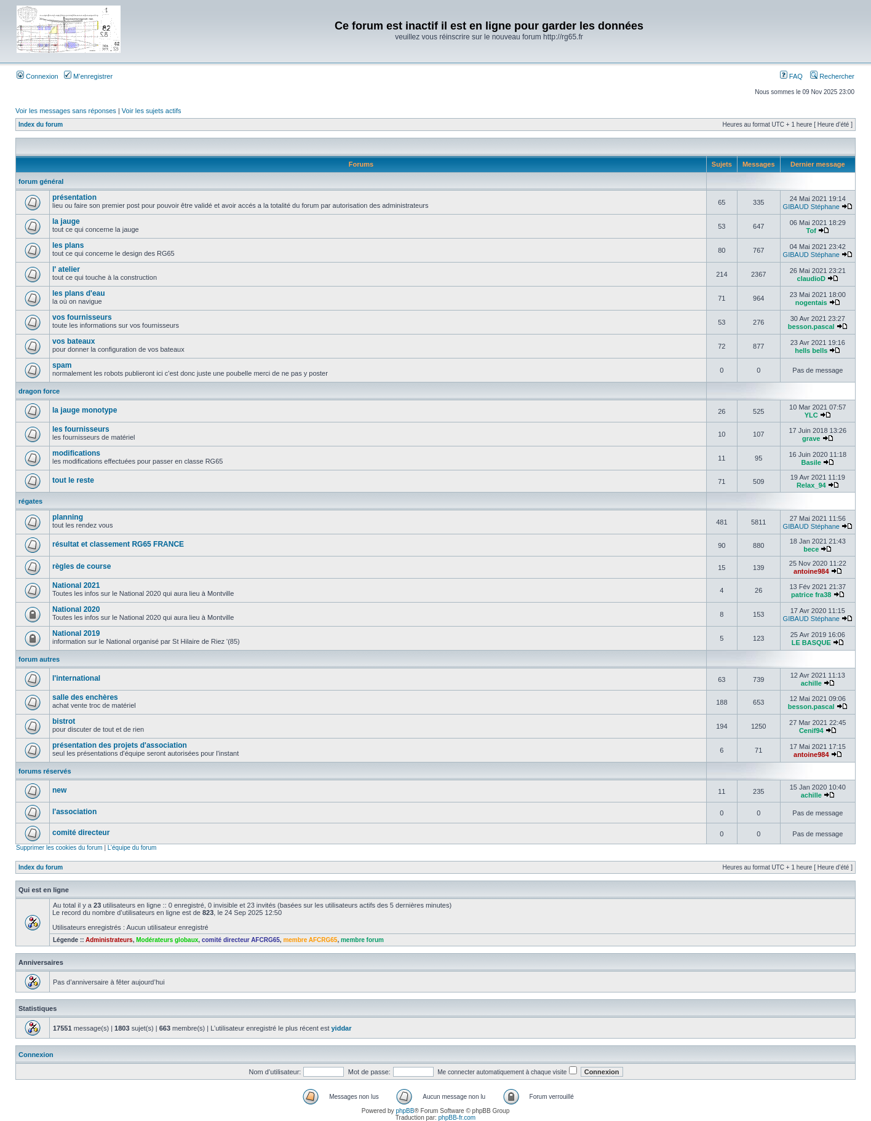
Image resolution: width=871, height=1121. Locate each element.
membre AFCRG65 (310, 940)
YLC (811, 415)
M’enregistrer (88, 76)
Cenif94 (811, 730)
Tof (811, 230)
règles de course (81, 566)
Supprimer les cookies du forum (59, 847)
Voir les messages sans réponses (65, 110)
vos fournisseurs (82, 317)
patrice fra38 (811, 594)
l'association (74, 811)
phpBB (405, 1110)
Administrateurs (109, 940)
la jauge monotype (84, 410)
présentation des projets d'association (119, 745)
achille (811, 683)
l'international (76, 678)
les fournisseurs (80, 429)
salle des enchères (85, 697)
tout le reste (73, 480)
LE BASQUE (811, 642)
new (59, 790)
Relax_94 (811, 485)
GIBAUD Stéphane (811, 206)
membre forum (362, 940)
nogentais (811, 302)
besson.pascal (811, 326)
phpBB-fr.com (457, 1117)
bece (811, 549)
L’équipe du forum (132, 847)
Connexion (37, 76)
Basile (811, 462)
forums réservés (44, 771)
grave (811, 438)
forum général (40, 181)
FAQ (791, 76)
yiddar (342, 1028)
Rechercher (832, 76)
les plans (68, 245)
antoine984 (811, 571)
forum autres (39, 659)
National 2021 (76, 585)
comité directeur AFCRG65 (241, 940)
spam (61, 365)
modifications (76, 453)
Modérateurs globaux (167, 940)
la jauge (66, 221)
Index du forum (40, 124)
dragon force (39, 391)
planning (67, 517)
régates (30, 501)
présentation (74, 197)
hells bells (811, 350)
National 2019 (76, 633)
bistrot (63, 721)
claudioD (811, 278)
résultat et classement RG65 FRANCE (118, 544)
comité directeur (80, 832)
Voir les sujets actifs (151, 110)
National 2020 (76, 609)
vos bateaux (73, 341)
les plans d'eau (78, 293)
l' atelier (66, 269)
